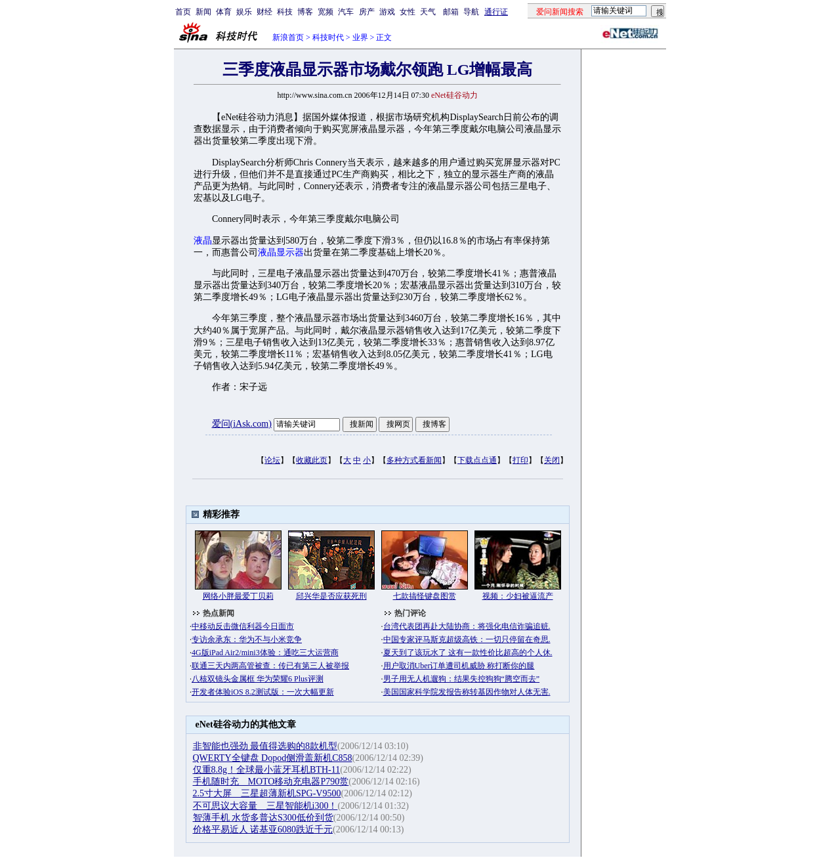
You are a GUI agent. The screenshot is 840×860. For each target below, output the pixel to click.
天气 (428, 11)
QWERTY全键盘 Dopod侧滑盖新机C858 (272, 758)
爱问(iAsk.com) (242, 424)
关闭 (552, 460)
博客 (305, 11)
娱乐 (244, 11)
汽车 (346, 11)
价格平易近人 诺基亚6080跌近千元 (263, 829)
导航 (471, 11)
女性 (407, 11)
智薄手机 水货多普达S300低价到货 (263, 818)
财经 (264, 11)
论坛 (272, 460)
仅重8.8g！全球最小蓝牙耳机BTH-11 (267, 770)
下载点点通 (477, 460)
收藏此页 (311, 460)
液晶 (203, 241)
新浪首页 (288, 37)
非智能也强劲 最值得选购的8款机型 (265, 746)
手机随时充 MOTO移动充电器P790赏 (271, 781)
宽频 (325, 11)
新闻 (203, 11)
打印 (520, 460)
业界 (360, 37)
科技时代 (328, 37)
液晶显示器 (281, 252)
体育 (224, 11)
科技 (285, 11)
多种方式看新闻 (414, 460)
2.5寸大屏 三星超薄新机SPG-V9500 (267, 793)
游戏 (387, 11)
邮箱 (451, 11)
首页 (183, 11)
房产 (367, 11)
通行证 (496, 11)
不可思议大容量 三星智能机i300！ (265, 806)
